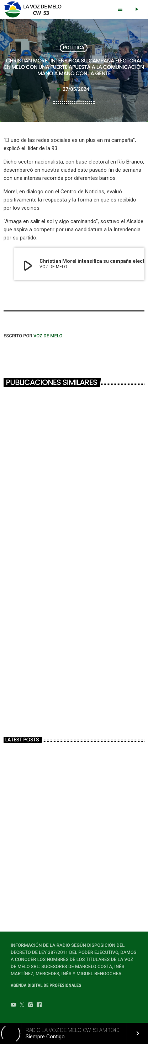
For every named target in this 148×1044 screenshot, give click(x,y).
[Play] (136, 9)
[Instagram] (30, 1005)
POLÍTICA (74, 48)
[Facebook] (39, 1005)
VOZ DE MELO (48, 336)
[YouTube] (13, 1005)
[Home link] (35, 9)
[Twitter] (22, 1005)
